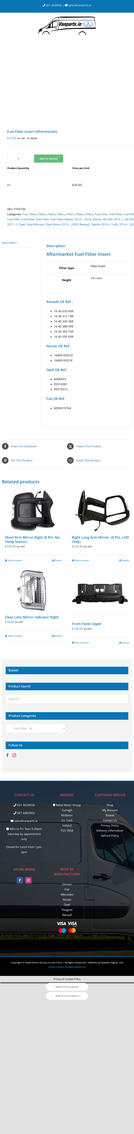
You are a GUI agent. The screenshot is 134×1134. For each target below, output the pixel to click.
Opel (22, 224)
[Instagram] (14, 755)
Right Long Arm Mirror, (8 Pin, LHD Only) (100, 539)
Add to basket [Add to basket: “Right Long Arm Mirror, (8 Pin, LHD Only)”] (82, 560)
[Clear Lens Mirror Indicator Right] (33, 590)
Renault (84, 224)
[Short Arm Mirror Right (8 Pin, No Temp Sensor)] (33, 510)
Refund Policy (110, 835)
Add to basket (49, 158)
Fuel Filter (101, 214)
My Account (110, 810)
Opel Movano (35, 224)
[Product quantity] (19, 158)
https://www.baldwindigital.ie (67, 967)
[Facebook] (7, 755)
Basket (110, 815)
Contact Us (110, 820)
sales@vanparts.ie (78, 5)
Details (58, 560)
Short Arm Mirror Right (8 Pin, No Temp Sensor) (32, 539)
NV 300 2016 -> (113, 219)
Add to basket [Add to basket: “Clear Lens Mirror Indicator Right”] (15, 635)
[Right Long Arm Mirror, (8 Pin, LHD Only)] (100, 510)
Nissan (97, 219)
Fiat (24, 214)
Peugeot (67, 910)
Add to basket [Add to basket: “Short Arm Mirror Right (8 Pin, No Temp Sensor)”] (15, 560)
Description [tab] (9, 242)
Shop (110, 805)
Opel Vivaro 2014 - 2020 (62, 224)
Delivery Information (109, 830)
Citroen (67, 884)
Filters (33, 214)
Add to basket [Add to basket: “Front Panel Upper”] (82, 642)
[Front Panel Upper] (100, 593)
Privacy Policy (110, 825)
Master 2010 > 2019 (78, 219)
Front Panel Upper (87, 623)
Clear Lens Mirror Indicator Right (32, 617)
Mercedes (67, 894)
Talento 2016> (100, 224)
